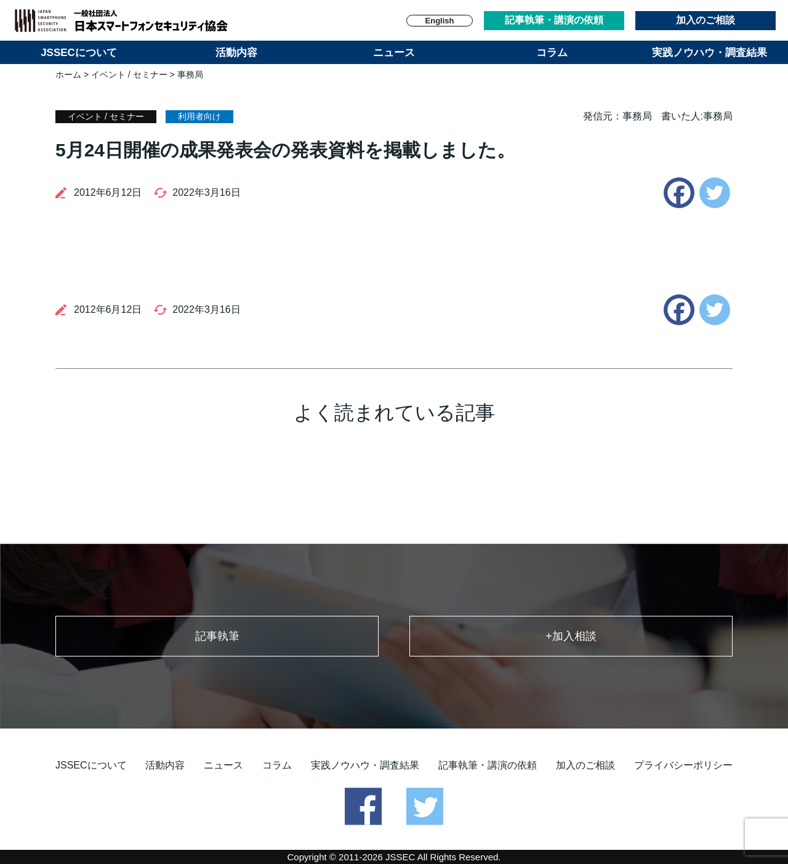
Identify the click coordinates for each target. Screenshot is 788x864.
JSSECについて (79, 53)
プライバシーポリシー (683, 765)
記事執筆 (217, 636)
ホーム (68, 74)
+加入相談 (571, 636)
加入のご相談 (705, 20)
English (439, 20)
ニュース (394, 53)
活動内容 (236, 53)
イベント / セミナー (129, 74)
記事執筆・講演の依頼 (554, 20)
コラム (552, 53)
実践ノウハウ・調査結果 (709, 53)
